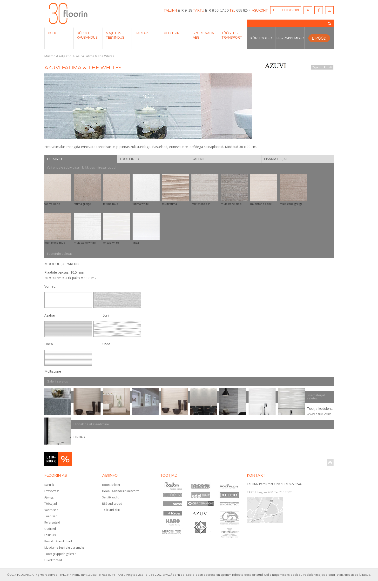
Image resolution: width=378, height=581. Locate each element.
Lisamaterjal (276, 158)
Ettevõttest (51, 491)
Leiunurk (50, 535)
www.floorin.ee (173, 574)
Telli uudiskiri (111, 510)
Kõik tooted (261, 38)
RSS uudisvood (112, 504)
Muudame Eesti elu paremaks (64, 548)
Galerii (198, 158)
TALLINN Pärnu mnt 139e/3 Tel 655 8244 (274, 484)
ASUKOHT (260, 10)
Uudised (50, 529)
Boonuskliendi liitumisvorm (120, 491)
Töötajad (50, 504)
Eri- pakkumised (290, 38)
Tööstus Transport (232, 35)
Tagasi (316, 67)
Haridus (142, 33)
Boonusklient (111, 485)
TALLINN (170, 10)
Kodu (52, 33)
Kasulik (49, 485)
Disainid (54, 158)
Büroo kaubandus (87, 35)
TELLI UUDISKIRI (285, 10)
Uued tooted (53, 560)
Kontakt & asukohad (58, 541)
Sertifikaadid (110, 497)
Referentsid (52, 522)
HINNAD (79, 437)
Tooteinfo (129, 158)
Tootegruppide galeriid (60, 554)
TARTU (198, 10)
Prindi (328, 67)
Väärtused (51, 510)
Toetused (50, 516)
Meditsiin (172, 33)
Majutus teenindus (115, 35)
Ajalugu (49, 497)
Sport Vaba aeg (203, 35)
